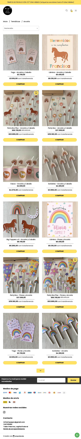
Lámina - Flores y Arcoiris (60, 239)
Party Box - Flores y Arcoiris (21, 295)
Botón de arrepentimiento (14, 429)
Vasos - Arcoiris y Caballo (21, 184)
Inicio (5, 21)
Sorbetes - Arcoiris (60, 351)
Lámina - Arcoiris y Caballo (60, 72)
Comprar (20, 84)
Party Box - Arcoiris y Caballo (60, 128)
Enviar (73, 380)
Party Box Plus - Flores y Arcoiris (60, 295)
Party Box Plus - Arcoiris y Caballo (21, 128)
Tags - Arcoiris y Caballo (21, 72)
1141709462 (7, 424)
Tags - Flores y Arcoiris (21, 351)
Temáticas (16, 21)
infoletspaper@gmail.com (14, 422)
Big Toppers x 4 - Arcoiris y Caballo (21, 239)
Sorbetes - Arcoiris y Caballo (60, 184)
